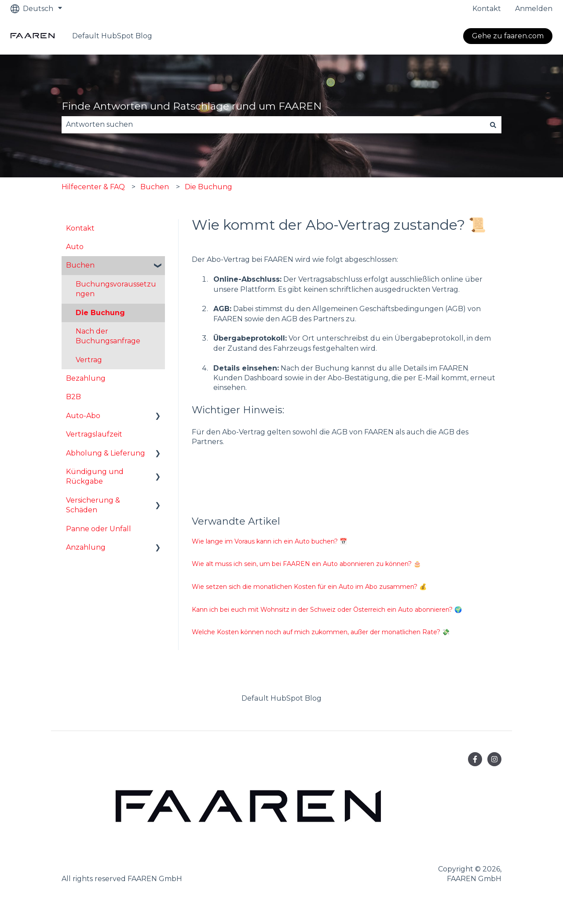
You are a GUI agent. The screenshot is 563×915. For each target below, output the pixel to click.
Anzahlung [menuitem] (86, 547)
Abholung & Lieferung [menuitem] (105, 453)
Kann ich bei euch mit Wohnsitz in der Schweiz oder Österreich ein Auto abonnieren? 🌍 (327, 610)
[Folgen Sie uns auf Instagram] (494, 759)
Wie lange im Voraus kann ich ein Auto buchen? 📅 (269, 541)
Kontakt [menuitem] (80, 228)
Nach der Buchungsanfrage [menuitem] (108, 336)
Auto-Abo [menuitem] (83, 416)
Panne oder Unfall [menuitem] (98, 529)
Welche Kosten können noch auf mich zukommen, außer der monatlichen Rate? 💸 (321, 632)
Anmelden (533, 8)
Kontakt (486, 8)
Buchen (154, 187)
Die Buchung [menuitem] (100, 313)
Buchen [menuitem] (80, 265)
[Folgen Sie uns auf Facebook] (475, 759)
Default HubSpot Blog (112, 36)
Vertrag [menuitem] (89, 360)
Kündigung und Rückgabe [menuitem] (95, 476)
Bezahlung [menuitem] (86, 378)
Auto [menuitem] (75, 247)
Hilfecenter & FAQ (93, 187)
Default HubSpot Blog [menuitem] (281, 698)
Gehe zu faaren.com (508, 36)
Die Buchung (208, 187)
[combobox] (273, 124)
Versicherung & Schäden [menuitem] (93, 505)
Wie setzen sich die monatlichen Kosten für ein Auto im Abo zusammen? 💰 (309, 587)
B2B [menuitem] (73, 397)
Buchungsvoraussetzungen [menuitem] (116, 289)
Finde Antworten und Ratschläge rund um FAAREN (192, 106)
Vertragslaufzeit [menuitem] (94, 434)
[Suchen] (493, 124)
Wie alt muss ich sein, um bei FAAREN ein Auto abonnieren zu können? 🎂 (306, 564)
